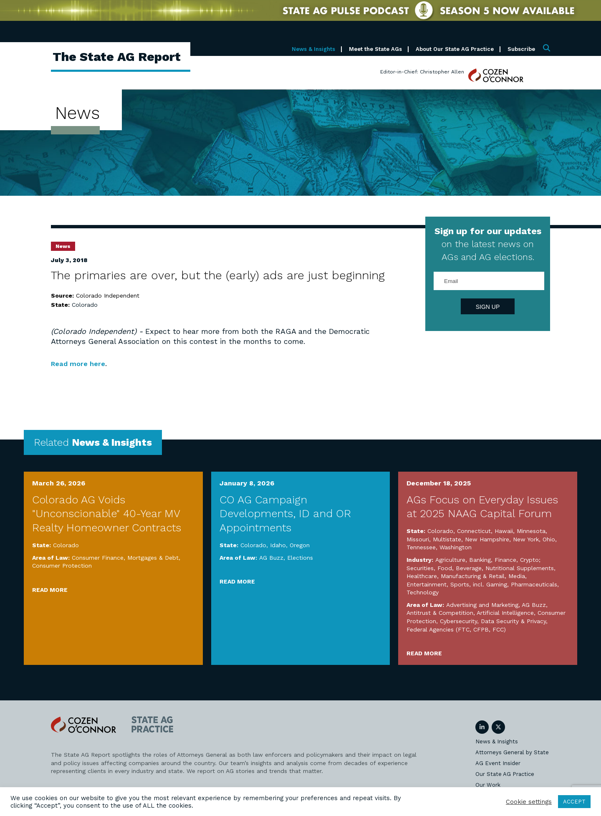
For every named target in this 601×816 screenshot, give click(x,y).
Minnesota (531, 531)
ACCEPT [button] (574, 801)
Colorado (85, 304)
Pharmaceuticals (534, 584)
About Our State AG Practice (455, 49)
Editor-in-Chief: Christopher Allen (422, 72)
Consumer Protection (62, 565)
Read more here (81, 363)
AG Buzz (271, 557)
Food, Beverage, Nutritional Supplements (495, 568)
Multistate (447, 539)
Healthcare (422, 576)
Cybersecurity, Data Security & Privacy (493, 621)
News (63, 246)
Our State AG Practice (504, 774)
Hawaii (504, 531)
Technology (423, 592)
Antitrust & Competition (440, 612)
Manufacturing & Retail (473, 576)
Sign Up (488, 306)
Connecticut (474, 531)
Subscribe (521, 49)
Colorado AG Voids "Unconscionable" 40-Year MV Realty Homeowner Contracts (106, 513)
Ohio (549, 539)
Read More (50, 590)
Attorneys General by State (512, 752)
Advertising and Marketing (482, 604)
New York (526, 539)
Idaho (278, 545)
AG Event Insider (497, 763)
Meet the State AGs (375, 49)
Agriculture (450, 559)
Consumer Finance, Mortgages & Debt (125, 557)
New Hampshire (487, 539)
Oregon (300, 545)
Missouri (418, 539)
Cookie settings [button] (529, 802)
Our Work (487, 785)
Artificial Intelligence (505, 612)
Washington (455, 547)
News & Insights (313, 49)
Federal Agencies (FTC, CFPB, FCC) (456, 629)
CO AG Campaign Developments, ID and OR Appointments (285, 513)
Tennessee (421, 547)
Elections (300, 557)
